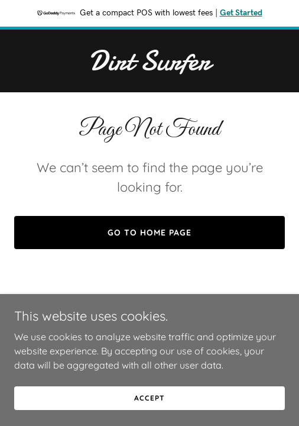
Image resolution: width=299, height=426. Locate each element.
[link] (149, 66)
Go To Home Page (149, 232)
